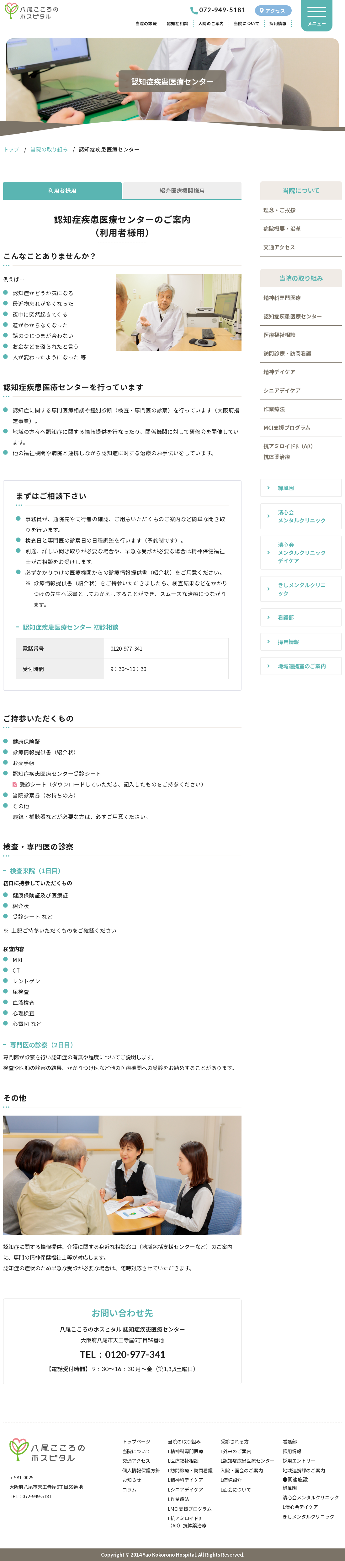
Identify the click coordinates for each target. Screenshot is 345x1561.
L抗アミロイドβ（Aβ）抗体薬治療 (187, 1522)
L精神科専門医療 (185, 1451)
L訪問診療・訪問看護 (190, 1470)
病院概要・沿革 (282, 228)
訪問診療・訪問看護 (287, 353)
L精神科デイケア (185, 1479)
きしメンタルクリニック (302, 589)
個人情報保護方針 (141, 1470)
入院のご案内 (211, 23)
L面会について (235, 1489)
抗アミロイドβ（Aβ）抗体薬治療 (289, 451)
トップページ (136, 1441)
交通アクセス (279, 247)
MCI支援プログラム (286, 427)
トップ (11, 149)
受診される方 (234, 1441)
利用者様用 (62, 190)
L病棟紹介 (231, 1479)
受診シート (33, 784)
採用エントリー (299, 1460)
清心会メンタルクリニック (302, 516)
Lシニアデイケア (185, 1489)
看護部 (286, 617)
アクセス (275, 10)
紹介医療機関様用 (182, 190)
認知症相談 (177, 23)
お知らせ (131, 1479)
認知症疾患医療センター (292, 316)
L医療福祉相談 (183, 1460)
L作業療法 (178, 1499)
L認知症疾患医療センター (247, 1460)
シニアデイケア (282, 390)
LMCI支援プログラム (190, 1508)
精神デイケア (279, 372)
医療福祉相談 (279, 335)
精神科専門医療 (282, 297)
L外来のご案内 (235, 1451)
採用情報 (278, 23)
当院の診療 (146, 23)
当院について (247, 23)
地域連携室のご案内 (302, 666)
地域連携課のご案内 (304, 1470)
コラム (129, 1489)
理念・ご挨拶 (279, 210)
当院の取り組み (49, 149)
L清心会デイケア (300, 1506)
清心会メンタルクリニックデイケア (302, 553)
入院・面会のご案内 (241, 1470)
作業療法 (274, 409)
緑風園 (286, 488)
